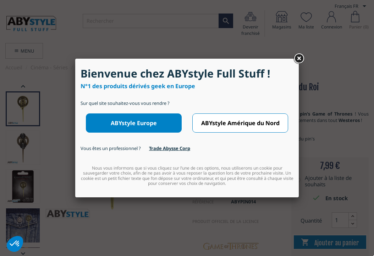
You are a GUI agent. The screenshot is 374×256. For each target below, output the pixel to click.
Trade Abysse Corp (169, 148)
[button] (14, 243)
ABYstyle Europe (134, 123)
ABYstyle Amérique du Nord (240, 123)
